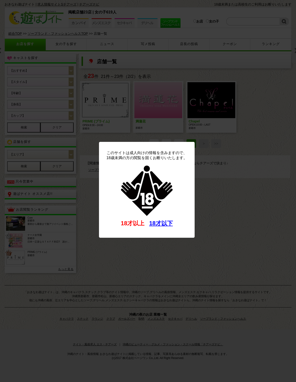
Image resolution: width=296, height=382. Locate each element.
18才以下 (161, 223)
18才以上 (132, 223)
